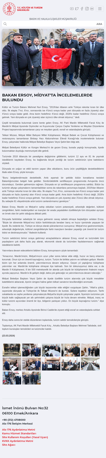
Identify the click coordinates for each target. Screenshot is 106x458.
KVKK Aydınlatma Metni (17, 441)
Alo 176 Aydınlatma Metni (18, 429)
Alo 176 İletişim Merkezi (17, 423)
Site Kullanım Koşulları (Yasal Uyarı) (25, 437)
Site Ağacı (8, 444)
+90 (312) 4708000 (13, 419)
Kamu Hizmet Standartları (19, 433)
